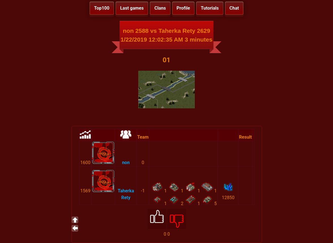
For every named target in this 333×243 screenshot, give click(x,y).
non (126, 162)
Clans (160, 8)
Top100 (101, 8)
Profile (183, 8)
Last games (132, 8)
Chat (234, 8)
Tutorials (210, 8)
